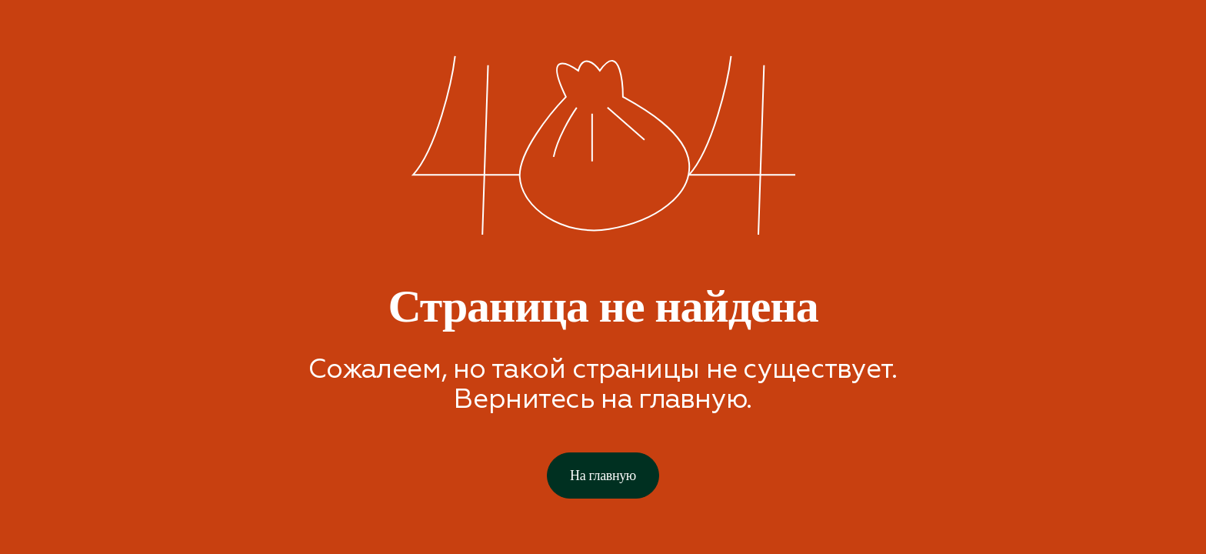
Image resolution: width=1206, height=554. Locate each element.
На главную (603, 475)
